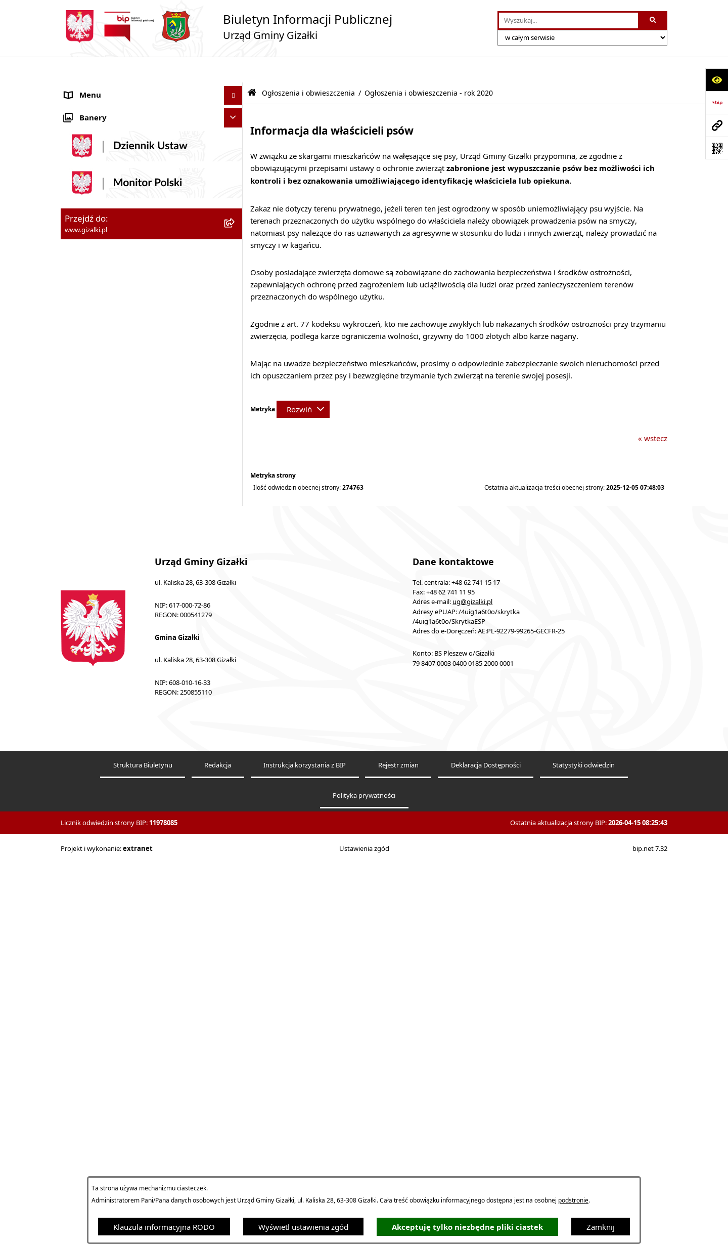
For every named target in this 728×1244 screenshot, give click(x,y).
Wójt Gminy (85, 437)
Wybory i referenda (98, 607)
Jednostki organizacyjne (106, 474)
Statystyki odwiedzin (584, 1162)
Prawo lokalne (89, 569)
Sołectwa (80, 493)
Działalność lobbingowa (106, 626)
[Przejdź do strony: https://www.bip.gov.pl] (716, 102)
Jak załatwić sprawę (98, 379)
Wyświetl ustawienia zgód (303, 1227)
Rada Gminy (86, 417)
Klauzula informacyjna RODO (164, 1227)
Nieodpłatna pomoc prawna (113, 645)
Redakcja (217, 1162)
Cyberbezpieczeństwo (102, 740)
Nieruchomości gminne (105, 311)
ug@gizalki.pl (472, 999)
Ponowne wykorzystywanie (112, 721)
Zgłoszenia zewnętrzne (104, 683)
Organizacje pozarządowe (110, 512)
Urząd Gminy (88, 455)
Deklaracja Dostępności (486, 1162)
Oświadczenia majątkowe (109, 550)
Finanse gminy (90, 399)
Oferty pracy (86, 330)
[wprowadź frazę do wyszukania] (568, 20)
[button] (235, 88)
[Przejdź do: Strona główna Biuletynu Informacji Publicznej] (251, 67)
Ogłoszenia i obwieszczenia (112, 88)
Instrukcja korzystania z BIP (304, 1162)
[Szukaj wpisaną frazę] (653, 20)
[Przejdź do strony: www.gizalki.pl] (716, 125)
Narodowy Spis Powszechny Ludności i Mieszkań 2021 (132, 355)
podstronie (573, 1200)
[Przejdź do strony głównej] (226, 26)
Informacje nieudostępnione (114, 702)
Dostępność (85, 664)
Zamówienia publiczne (104, 292)
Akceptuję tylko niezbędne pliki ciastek (467, 1227)
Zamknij (600, 1227)
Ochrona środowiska (101, 531)
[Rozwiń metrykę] (303, 383)
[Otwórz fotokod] (716, 148)
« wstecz (652, 412)
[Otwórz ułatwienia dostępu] (716, 79)
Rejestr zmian (398, 1162)
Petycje (77, 588)
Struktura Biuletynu (142, 1162)
